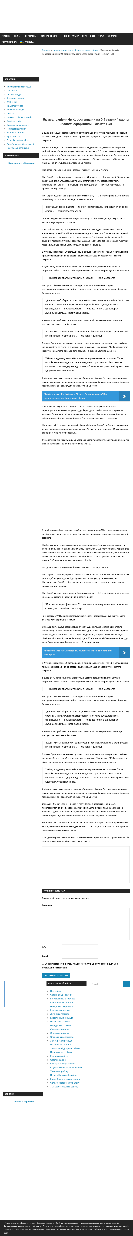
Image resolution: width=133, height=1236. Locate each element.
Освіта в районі (58, 1059)
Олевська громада (59, 1033)
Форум (101, 36)
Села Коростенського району (64, 1082)
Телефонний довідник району (65, 1048)
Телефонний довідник (18, 125)
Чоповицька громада (60, 1044)
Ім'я (44, 947)
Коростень (30, 36)
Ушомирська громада (61, 1040)
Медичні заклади (15, 109)
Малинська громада (60, 1021)
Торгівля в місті (14, 121)
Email (45, 956)
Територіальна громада (19, 86)
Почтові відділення (16, 128)
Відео (92, 36)
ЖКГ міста (12, 102)
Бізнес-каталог (71, 36)
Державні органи (15, 98)
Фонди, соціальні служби (19, 117)
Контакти (112, 36)
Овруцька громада (59, 1029)
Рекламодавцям (9, 42)
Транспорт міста (15, 105)
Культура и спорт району (62, 1063)
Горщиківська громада (61, 1006)
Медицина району (59, 1056)
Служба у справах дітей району (66, 1067)
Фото (84, 36)
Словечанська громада (62, 1037)
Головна (6, 36)
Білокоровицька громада (62, 998)
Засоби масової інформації (20, 144)
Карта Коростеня (15, 132)
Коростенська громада (61, 1017)
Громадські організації (18, 147)
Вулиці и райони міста (18, 140)
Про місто (12, 90)
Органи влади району (61, 994)
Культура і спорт (15, 136)
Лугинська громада (59, 1013)
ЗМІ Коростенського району (64, 1086)
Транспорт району (59, 1071)
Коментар (47, 905)
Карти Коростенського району (65, 1079)
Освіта (10, 113)
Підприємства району (61, 1052)
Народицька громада (60, 1025)
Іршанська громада (60, 1010)
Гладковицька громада (61, 1002)
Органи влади (14, 94)
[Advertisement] (82, 23)
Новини (16, 36)
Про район (55, 991)
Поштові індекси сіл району (64, 1075)
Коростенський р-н (50, 36)
